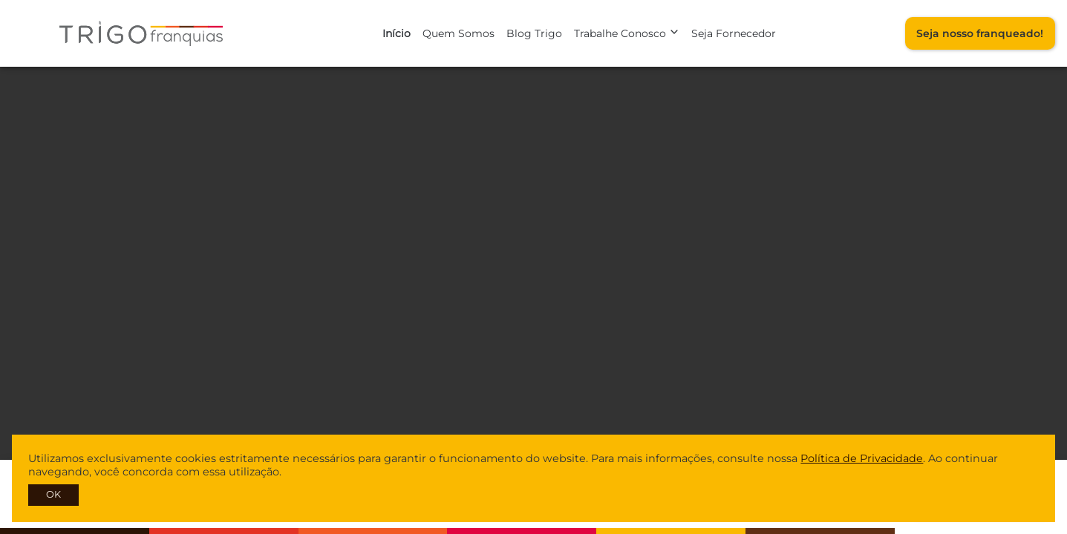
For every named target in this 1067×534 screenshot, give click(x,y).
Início (396, 33)
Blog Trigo (534, 33)
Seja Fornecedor (733, 33)
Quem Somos (458, 33)
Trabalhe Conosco (626, 33)
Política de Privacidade (861, 458)
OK (53, 494)
